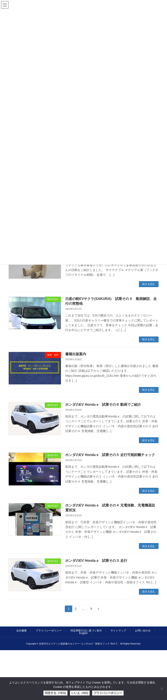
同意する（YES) (55, 693)
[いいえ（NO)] (161, 689)
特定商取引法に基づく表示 (86, 630)
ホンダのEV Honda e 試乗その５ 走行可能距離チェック (110, 455)
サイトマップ (118, 630)
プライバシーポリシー (49, 630)
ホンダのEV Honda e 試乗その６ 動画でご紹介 (103, 404)
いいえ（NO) (80, 693)
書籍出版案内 (75, 354)
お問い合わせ (143, 630)
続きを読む (148, 284)
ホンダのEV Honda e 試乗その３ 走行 (96, 560)
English (83, 633)
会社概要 (21, 630)
